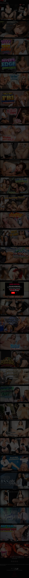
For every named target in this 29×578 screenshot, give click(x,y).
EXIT (16, 292)
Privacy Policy (18, 289)
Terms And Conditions (12, 289)
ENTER (13, 292)
